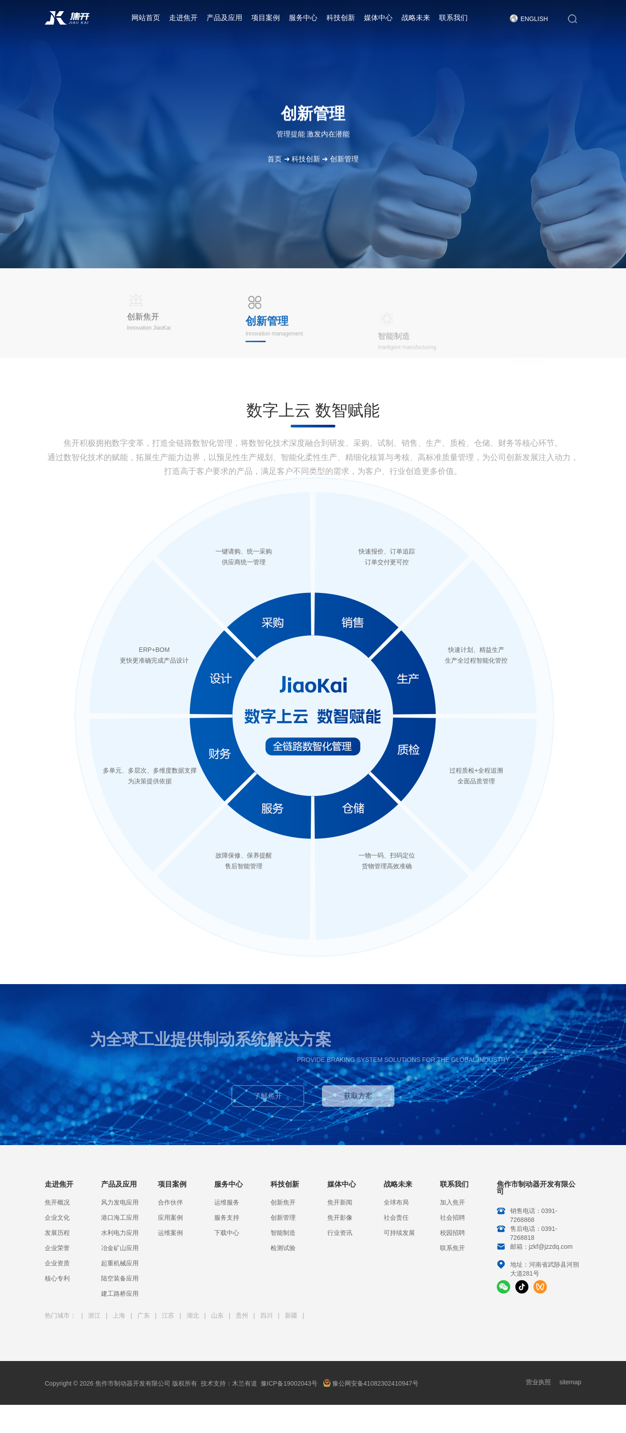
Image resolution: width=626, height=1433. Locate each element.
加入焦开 (452, 1202)
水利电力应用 (120, 1233)
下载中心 (226, 1233)
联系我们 (453, 17)
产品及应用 (224, 17)
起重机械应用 (120, 1263)
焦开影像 (339, 1217)
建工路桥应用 (120, 1293)
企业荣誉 (57, 1248)
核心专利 (57, 1278)
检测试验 (283, 1248)
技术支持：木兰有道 (229, 1383)
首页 (274, 159)
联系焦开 (452, 1248)
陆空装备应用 (120, 1278)
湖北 (193, 1315)
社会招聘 (452, 1217)
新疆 (292, 1315)
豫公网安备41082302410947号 (371, 1383)
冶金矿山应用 (120, 1248)
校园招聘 (452, 1233)
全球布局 (396, 1202)
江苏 (169, 1315)
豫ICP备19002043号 (289, 1383)
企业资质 (57, 1263)
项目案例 (265, 17)
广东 (144, 1315)
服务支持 (226, 1217)
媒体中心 (378, 17)
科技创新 (340, 17)
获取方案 (358, 1100)
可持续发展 (399, 1233)
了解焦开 (268, 1100)
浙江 (95, 1315)
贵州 (243, 1315)
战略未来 (416, 17)
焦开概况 (57, 1202)
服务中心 (303, 17)
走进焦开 (183, 17)
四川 (267, 1315)
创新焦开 (283, 1202)
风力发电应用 (120, 1202)
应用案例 (170, 1217)
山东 (218, 1315)
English (534, 18)
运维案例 (170, 1233)
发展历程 (57, 1233)
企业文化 (57, 1217)
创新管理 (344, 159)
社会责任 (396, 1217)
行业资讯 (339, 1233)
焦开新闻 (339, 1202)
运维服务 (226, 1202)
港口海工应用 (120, 1217)
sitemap (570, 1382)
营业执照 (538, 1382)
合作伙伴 (170, 1202)
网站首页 (145, 17)
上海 (120, 1315)
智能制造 (283, 1233)
